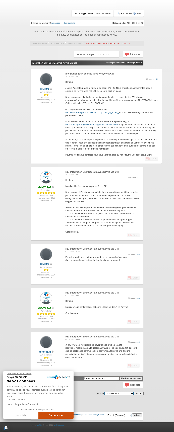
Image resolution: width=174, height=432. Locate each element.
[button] (6, 427)
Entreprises (57, 43)
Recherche (125, 13)
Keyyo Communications (99, 13)
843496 (44, 88)
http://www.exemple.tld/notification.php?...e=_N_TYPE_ (92, 112)
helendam (44, 351)
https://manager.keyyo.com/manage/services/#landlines (92, 124)
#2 (139, 177)
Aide (137, 13)
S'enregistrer (69, 23)
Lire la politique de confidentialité (22, 404)
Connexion (55, 23)
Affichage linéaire (134, 63)
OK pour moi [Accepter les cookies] (56, 415)
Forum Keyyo (40, 43)
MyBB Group (59, 425)
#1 (157, 79)
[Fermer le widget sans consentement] (19, 373)
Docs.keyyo (80, 13)
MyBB (39, 425)
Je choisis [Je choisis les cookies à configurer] (21, 415)
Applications (74, 43)
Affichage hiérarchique (115, 63)
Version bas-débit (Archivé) (93, 415)
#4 (139, 298)
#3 (139, 254)
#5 (139, 342)
